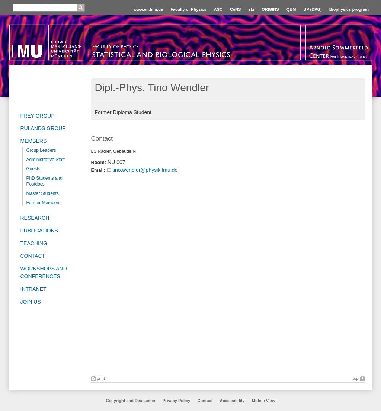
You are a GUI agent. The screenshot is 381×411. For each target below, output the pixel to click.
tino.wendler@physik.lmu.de (144, 170)
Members (33, 141)
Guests (33, 168)
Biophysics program (349, 9)
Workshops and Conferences (43, 272)
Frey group (37, 116)
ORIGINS (270, 9)
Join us (30, 302)
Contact (32, 256)
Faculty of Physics (188, 9)
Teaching (33, 243)
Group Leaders (41, 150)
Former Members (43, 202)
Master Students (42, 193)
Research (34, 218)
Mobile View (263, 400)
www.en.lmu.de (148, 9)
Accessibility (233, 400)
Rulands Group (43, 128)
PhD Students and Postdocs (44, 181)
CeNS (235, 9)
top (355, 378)
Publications (39, 231)
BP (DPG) (312, 9)
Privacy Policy (176, 400)
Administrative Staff (45, 159)
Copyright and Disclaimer (130, 400)
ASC (218, 9)
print (101, 378)
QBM (291, 9)
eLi (251, 9)
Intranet (33, 289)
